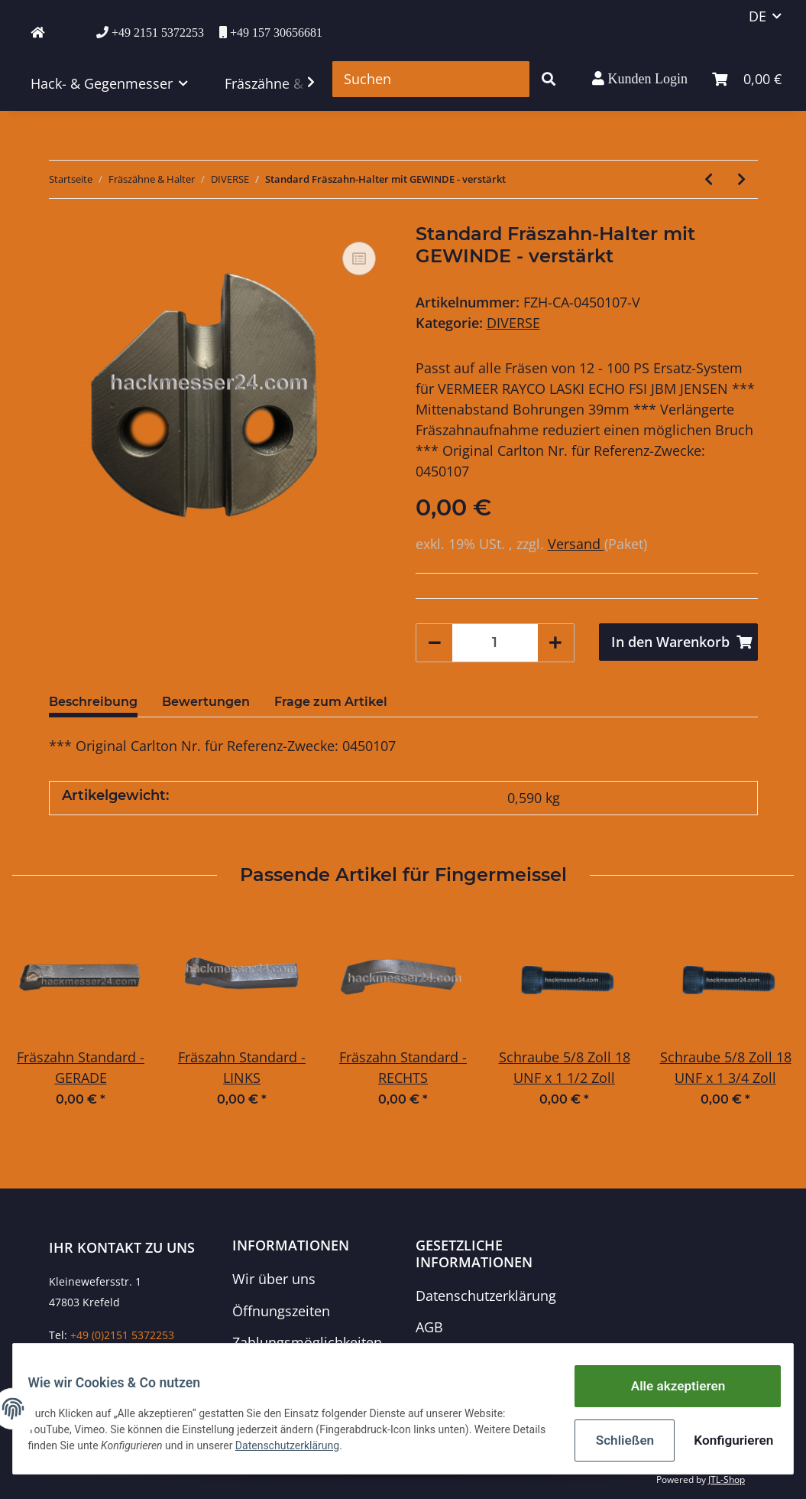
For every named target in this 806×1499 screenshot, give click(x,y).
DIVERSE (513, 323)
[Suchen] (431, 79)
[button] (640, 79)
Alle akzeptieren (668, 1391)
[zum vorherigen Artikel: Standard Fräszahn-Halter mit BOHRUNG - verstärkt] (708, 179)
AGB (429, 1327)
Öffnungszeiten (281, 1311)
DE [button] (757, 16)
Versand (576, 544)
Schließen (615, 1442)
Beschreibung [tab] (93, 701)
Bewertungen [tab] (206, 701)
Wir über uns (274, 1279)
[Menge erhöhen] (555, 643)
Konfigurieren (723, 1442)
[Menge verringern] (434, 643)
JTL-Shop (726, 1479)
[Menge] (495, 643)
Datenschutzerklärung (486, 1295)
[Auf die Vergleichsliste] (359, 258)
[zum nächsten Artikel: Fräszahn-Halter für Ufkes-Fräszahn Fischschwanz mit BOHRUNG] (741, 179)
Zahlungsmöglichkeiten (307, 1342)
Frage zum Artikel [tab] (330, 701)
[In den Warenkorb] (678, 642)
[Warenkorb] (747, 79)
